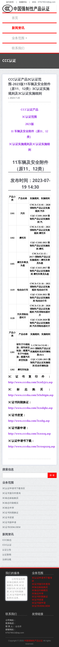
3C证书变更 (8, 517)
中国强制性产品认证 (33, 641)
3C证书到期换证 (10, 512)
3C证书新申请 (9, 522)
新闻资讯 (18, 28)
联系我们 (18, 48)
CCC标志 (6, 540)
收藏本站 (23, 2)
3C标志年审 (8, 507)
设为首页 (10, 2)
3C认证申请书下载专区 (13, 488)
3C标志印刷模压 (10, 503)
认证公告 (6, 549)
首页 (15, 18)
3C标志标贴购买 (10, 498)
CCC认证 (6, 545)
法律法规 (6, 559)
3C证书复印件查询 (11, 493)
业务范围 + (19, 38)
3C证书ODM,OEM (11, 527)
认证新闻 (6, 554)
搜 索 (52, 475)
